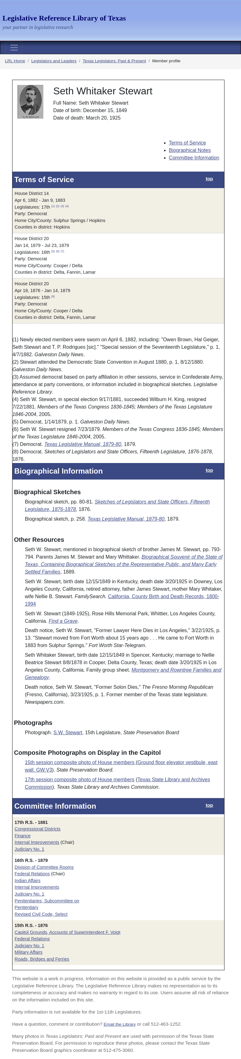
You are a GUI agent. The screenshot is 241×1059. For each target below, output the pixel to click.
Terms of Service (187, 142)
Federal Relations (32, 873)
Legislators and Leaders (53, 61)
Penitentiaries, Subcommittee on (47, 900)
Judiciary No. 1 (29, 849)
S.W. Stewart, (68, 732)
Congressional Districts (37, 828)
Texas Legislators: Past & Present (114, 61)
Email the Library (120, 1024)
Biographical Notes (190, 150)
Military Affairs (28, 952)
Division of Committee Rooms (44, 867)
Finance (23, 835)
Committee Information (194, 157)
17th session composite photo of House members (79, 779)
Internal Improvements (37, 842)
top (209, 178)
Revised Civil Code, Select (41, 914)
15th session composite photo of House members (80, 762)
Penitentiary (26, 907)
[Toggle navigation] (14, 47)
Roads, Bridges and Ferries (42, 959)
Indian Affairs (28, 880)
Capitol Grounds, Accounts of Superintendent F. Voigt (67, 932)
